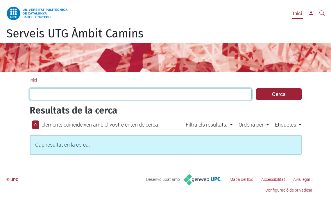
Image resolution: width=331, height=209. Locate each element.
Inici (297, 13)
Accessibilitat (273, 179)
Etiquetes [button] (285, 125)
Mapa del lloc (241, 179)
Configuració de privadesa (288, 190)
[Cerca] (322, 13)
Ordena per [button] (251, 125)
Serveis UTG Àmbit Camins (75, 34)
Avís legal (301, 179)
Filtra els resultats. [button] (206, 125)
